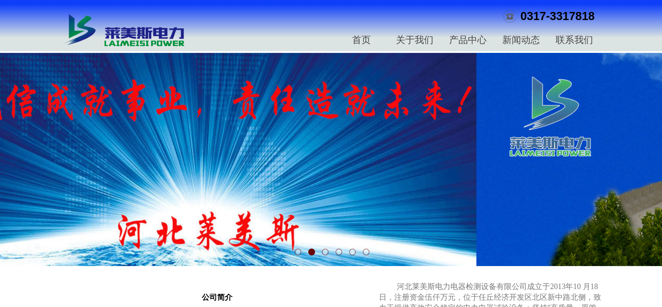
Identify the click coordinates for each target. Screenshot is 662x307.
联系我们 (574, 40)
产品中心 (468, 40)
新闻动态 (521, 40)
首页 (361, 40)
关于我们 (414, 40)
